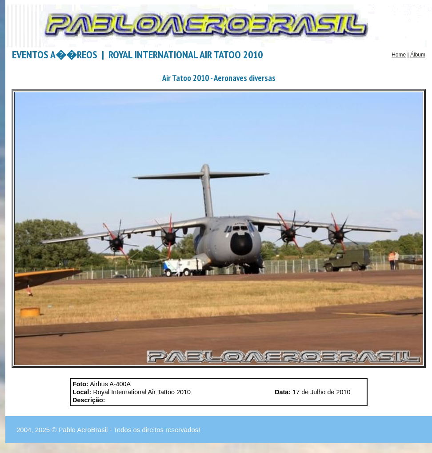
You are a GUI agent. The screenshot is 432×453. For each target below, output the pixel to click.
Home (399, 55)
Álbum (417, 55)
